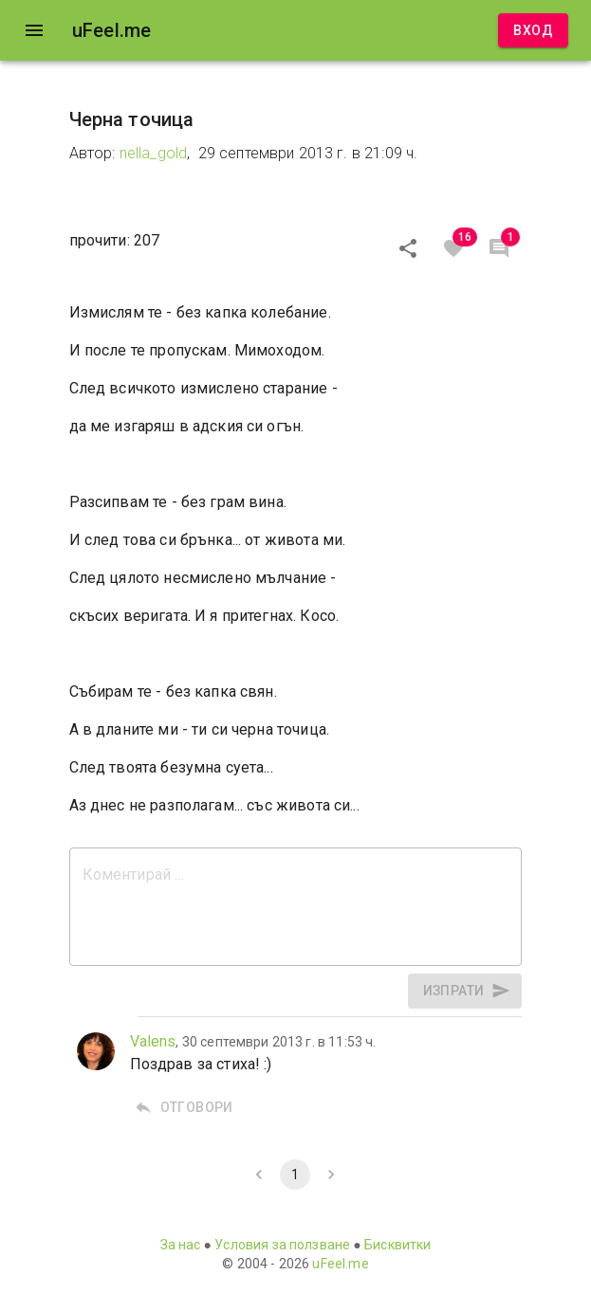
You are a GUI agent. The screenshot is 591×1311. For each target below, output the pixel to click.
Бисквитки (397, 1244)
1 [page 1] (295, 1174)
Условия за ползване (282, 1244)
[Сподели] (408, 248)
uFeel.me (340, 1263)
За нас (180, 1244)
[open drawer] (34, 30)
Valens (153, 1041)
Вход (533, 30)
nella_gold (154, 153)
